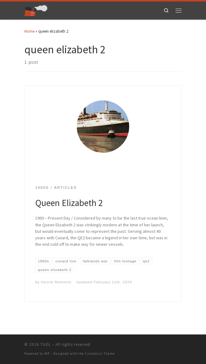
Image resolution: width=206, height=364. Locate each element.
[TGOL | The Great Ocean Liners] (35, 10)
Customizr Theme (100, 353)
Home (29, 31)
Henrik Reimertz (56, 282)
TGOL (45, 344)
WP (47, 353)
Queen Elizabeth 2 (69, 202)
